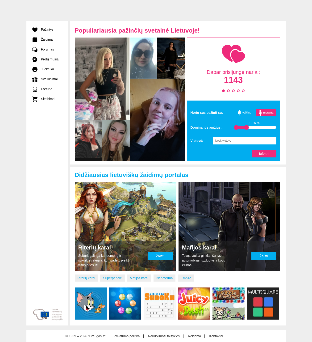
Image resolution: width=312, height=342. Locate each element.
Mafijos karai (139, 278)
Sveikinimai (45, 79)
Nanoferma (164, 278)
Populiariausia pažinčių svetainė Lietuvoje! (137, 30)
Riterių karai (86, 278)
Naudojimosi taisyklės (164, 336)
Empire (186, 278)
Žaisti (160, 256)
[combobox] (244, 140)
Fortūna (42, 89)
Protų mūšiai (45, 59)
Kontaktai (216, 336)
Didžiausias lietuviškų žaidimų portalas (132, 174)
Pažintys (43, 29)
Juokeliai (43, 69)
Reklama (194, 336)
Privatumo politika (127, 336)
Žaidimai (43, 39)
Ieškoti (264, 154)
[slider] (236, 127)
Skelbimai (43, 99)
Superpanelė (112, 278)
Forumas (43, 49)
